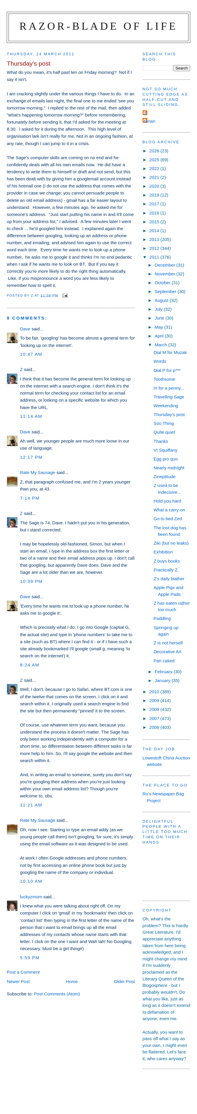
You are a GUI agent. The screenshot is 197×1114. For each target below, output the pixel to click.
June (160, 317)
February (164, 671)
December (165, 264)
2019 (155, 194)
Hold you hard (167, 500)
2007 (155, 718)
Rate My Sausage (37, 472)
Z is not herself (168, 642)
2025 (155, 159)
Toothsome (164, 379)
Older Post (124, 981)
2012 (155, 248)
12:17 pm (31, 457)
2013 (155, 239)
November (165, 273)
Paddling (162, 618)
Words (159, 361)
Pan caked (163, 660)
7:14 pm (30, 498)
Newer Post (18, 981)
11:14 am (31, 416)
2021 (155, 177)
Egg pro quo (165, 458)
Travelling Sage (168, 396)
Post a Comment (23, 972)
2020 (155, 186)
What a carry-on (169, 509)
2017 (155, 203)
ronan (150, 121)
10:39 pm (31, 581)
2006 (155, 727)
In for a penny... (168, 387)
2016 (155, 212)
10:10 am (31, 881)
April (160, 335)
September (166, 291)
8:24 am (29, 664)
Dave (25, 328)
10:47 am (31, 354)
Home (72, 981)
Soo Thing (163, 423)
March (161, 344)
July (159, 309)
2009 (155, 700)
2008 (155, 709)
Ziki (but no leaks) (170, 543)
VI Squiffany (165, 450)
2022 (155, 168)
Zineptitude (164, 476)
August (162, 300)
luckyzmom (31, 896)
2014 (155, 230)
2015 (155, 221)
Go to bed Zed (167, 518)
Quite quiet (164, 432)
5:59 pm (30, 957)
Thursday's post (169, 414)
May (159, 327)
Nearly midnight (168, 467)
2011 (155, 257)
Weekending (165, 405)
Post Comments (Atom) (57, 993)
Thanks (160, 441)
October (163, 282)
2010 (155, 691)
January (163, 680)
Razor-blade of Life (98, 26)
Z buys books (166, 560)
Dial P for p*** (167, 370)
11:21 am (31, 804)
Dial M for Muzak (170, 352)
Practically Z (165, 569)
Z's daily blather (168, 578)
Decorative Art (167, 651)
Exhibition (163, 551)
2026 (155, 150)
